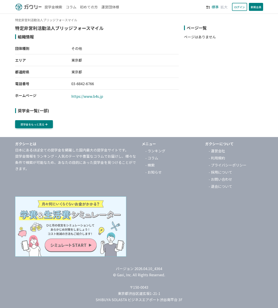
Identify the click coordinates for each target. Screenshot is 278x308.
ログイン (239, 7)
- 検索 (150, 165)
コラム (71, 7)
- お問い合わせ (220, 179)
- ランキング (155, 150)
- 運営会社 (217, 150)
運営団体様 (110, 7)
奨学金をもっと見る (34, 124)
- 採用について (220, 172)
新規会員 (256, 7)
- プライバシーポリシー (227, 165)
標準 (215, 7)
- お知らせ (153, 172)
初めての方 (89, 7)
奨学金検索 (53, 7)
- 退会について (220, 186)
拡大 (224, 7)
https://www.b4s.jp (87, 96)
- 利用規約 (217, 158)
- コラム (151, 158)
